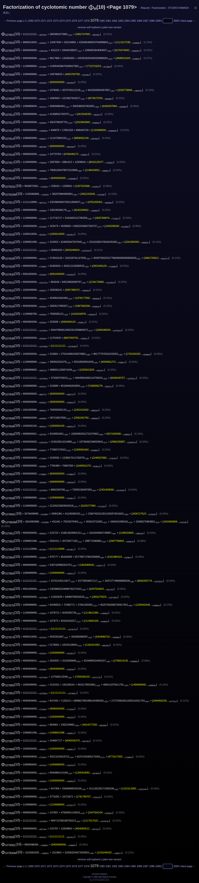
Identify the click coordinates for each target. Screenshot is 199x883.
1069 (31, 20)
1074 (62, 20)
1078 (87, 20)
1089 (158, 20)
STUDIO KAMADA (178, 8)
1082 (114, 20)
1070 (37, 20)
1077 (80, 20)
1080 (102, 20)
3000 (176, 20)
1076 (74, 20)
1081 (108, 20)
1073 (55, 20)
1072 (49, 20)
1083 (120, 20)
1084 (127, 20)
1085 (133, 20)
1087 (145, 20)
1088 (152, 20)
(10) (10, 34)
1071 (43, 20)
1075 (68, 20)
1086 (139, 20)
